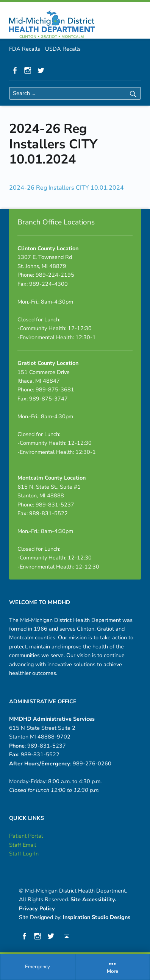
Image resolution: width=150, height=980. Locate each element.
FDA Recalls (24, 49)
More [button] (112, 967)
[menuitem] (37, 967)
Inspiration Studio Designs (96, 917)
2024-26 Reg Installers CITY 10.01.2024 (66, 188)
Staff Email (22, 845)
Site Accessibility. (93, 899)
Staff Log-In (24, 853)
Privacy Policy (37, 908)
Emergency (37, 966)
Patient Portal (26, 836)
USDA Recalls (63, 49)
